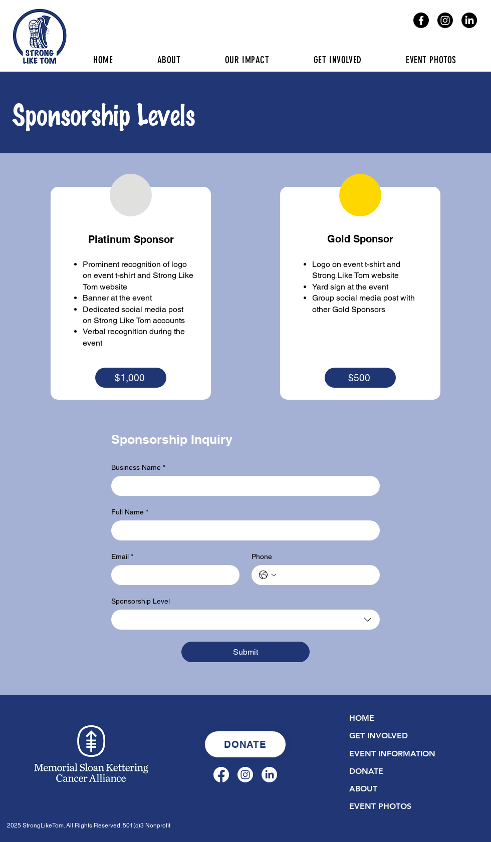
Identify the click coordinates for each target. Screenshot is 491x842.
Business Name (138, 467)
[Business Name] (242, 486)
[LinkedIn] (469, 20)
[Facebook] (421, 20)
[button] (338, 60)
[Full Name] (242, 530)
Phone (262, 556)
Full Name (129, 512)
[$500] (360, 378)
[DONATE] (245, 744)
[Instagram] (445, 20)
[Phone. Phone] (326, 575)
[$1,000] (130, 378)
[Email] (172, 575)
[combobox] (245, 620)
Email (122, 556)
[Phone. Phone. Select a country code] (268, 575)
